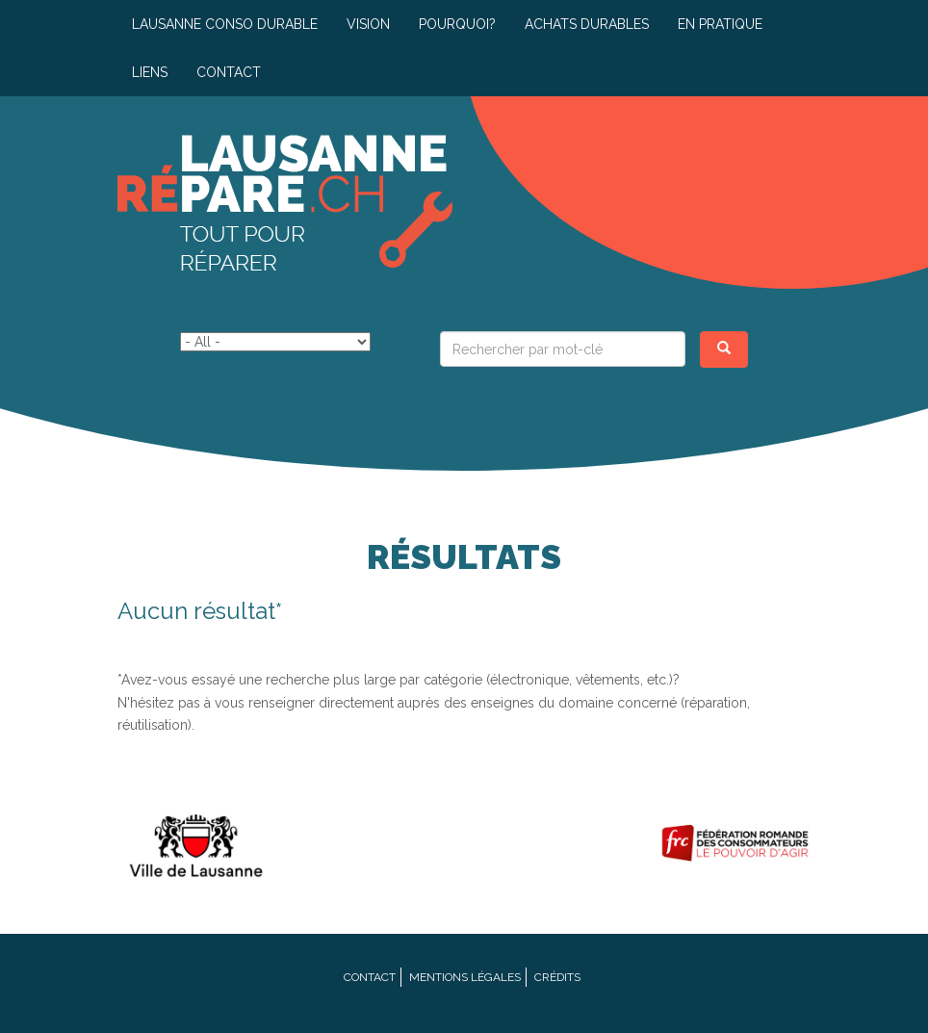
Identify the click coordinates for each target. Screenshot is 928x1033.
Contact (228, 72)
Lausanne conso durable (225, 24)
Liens (150, 72)
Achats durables (587, 24)
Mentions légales (465, 977)
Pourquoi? (457, 24)
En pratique (720, 24)
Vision (368, 24)
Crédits (557, 977)
